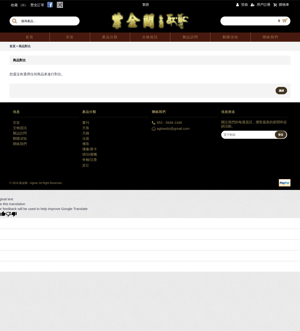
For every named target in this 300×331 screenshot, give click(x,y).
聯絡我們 (20, 144)
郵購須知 (20, 138)
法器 (85, 138)
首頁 (12, 46)
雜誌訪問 (20, 133)
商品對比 (25, 46)
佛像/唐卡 (89, 149)
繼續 (281, 90)
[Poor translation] (11, 214)
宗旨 (16, 122)
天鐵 (85, 133)
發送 (280, 134)
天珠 (85, 128)
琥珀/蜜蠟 (89, 154)
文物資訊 (20, 128)
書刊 (85, 122)
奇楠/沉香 (89, 160)
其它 (85, 165)
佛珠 (85, 144)
